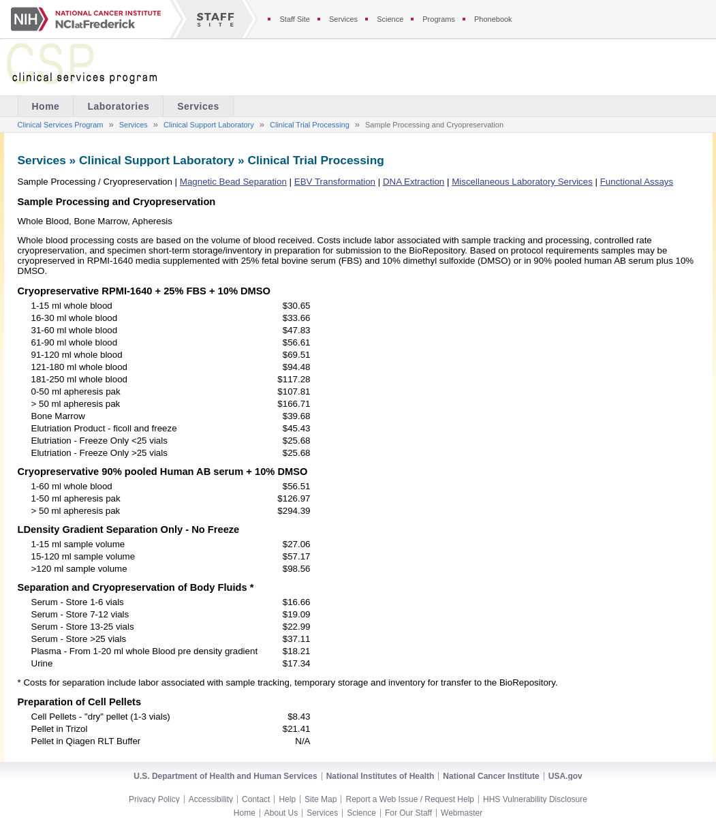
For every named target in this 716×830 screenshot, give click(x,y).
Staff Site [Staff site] (295, 19)
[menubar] (126, 106)
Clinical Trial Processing (309, 125)
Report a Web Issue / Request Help (409, 799)
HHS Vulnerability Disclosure (535, 799)
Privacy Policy (154, 799)
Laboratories (118, 106)
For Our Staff (408, 813)
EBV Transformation (334, 181)
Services (198, 106)
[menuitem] (119, 106)
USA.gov (565, 776)
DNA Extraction (413, 181)
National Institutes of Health (380, 776)
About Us (281, 813)
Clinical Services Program (61, 125)
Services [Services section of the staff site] (343, 19)
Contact (256, 799)
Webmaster (461, 813)
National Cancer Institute (491, 776)
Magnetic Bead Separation (233, 181)
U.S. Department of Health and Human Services (225, 776)
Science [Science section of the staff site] (390, 19)
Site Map (321, 799)
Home (244, 813)
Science (361, 813)
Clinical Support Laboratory (209, 125)
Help (287, 799)
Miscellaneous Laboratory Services (522, 181)
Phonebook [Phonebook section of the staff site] (493, 19)
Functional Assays (636, 181)
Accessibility (211, 799)
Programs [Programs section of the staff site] (438, 19)
